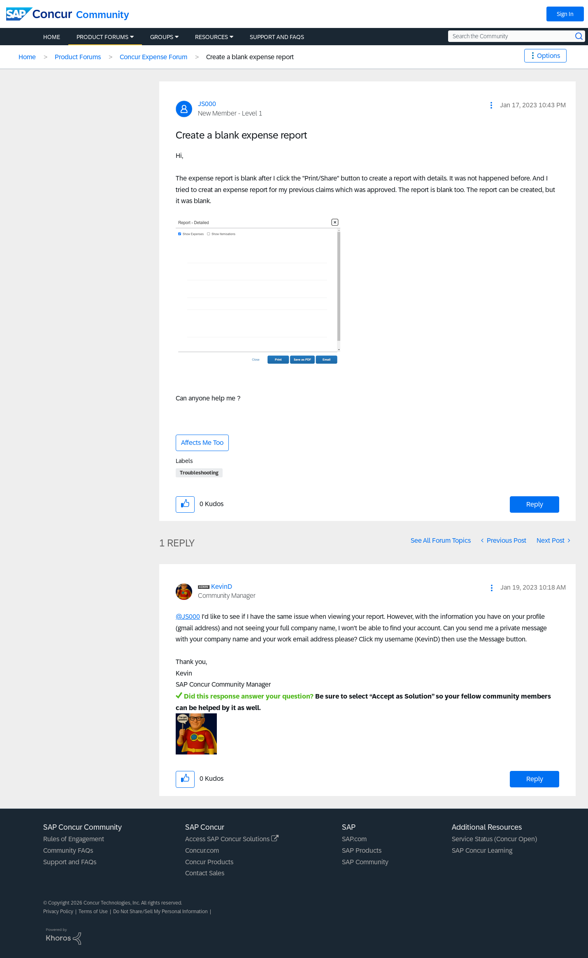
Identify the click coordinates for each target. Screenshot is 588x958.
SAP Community (365, 861)
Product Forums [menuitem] (102, 37)
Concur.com (202, 850)
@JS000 (188, 616)
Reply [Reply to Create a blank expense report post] (534, 504)
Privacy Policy (58, 911)
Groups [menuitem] (161, 37)
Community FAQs (68, 850)
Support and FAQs (69, 861)
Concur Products (209, 861)
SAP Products (361, 850)
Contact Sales (204, 873)
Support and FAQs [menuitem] (277, 37)
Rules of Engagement (73, 838)
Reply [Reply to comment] (534, 778)
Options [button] (548, 55)
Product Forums (78, 56)
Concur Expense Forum (153, 56)
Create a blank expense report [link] (250, 56)
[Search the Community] (516, 36)
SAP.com (354, 838)
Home (27, 56)
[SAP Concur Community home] (39, 14)
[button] (491, 105)
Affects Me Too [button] (202, 442)
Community (102, 14)
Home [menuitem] (51, 37)
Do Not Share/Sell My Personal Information (160, 911)
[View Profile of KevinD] (221, 586)
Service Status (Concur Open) (494, 838)
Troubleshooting (199, 473)
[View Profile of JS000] (207, 103)
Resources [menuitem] (211, 37)
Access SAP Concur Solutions (232, 838)
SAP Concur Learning (482, 850)
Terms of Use (93, 911)
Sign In (565, 14)
